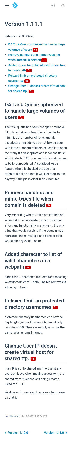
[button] (7, 5)
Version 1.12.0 (17, 433)
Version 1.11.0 (54, 433)
